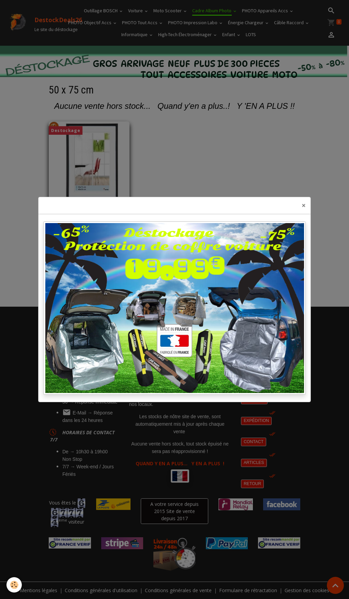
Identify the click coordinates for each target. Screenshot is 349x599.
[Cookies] (14, 585)
